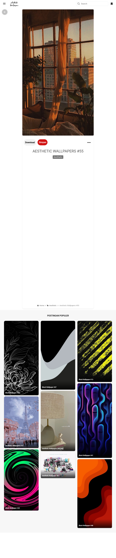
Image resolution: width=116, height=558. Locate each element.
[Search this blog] (94, 4)
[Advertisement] (58, 181)
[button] (79, 4)
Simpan (42, 142)
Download (30, 142)
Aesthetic (57, 157)
